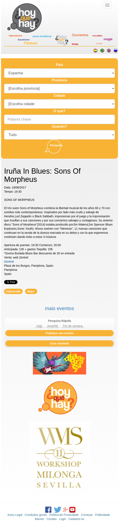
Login (62, 519)
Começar (87, 514)
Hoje (39, 326)
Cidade (59, 96)
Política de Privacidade (64, 514)
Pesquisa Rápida (59, 320)
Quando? (59, 126)
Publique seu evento (59, 333)
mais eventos (59, 308)
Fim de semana (73, 326)
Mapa (31, 291)
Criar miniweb (59, 343)
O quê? (60, 111)
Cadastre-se (76, 519)
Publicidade (102, 514)
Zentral (9, 261)
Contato (51, 519)
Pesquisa (56, 145)
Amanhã (52, 326)
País (59, 65)
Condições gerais (36, 514)
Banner (39, 519)
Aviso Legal (14, 514)
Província (59, 80)
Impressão (13, 291)
